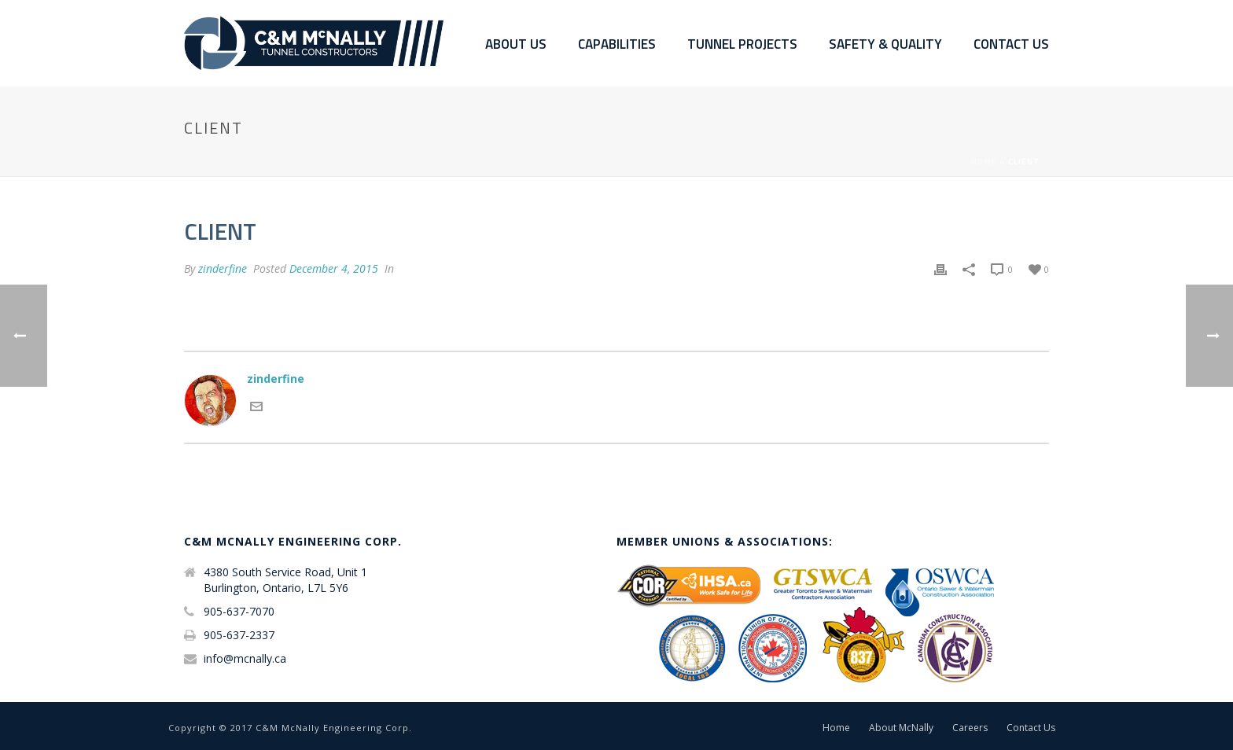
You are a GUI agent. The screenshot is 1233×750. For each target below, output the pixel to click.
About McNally (901, 728)
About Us (516, 44)
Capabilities (617, 44)
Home (984, 161)
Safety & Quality (885, 44)
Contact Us (1011, 44)
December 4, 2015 (333, 268)
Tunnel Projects (742, 44)
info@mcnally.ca (245, 659)
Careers (970, 728)
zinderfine (222, 268)
